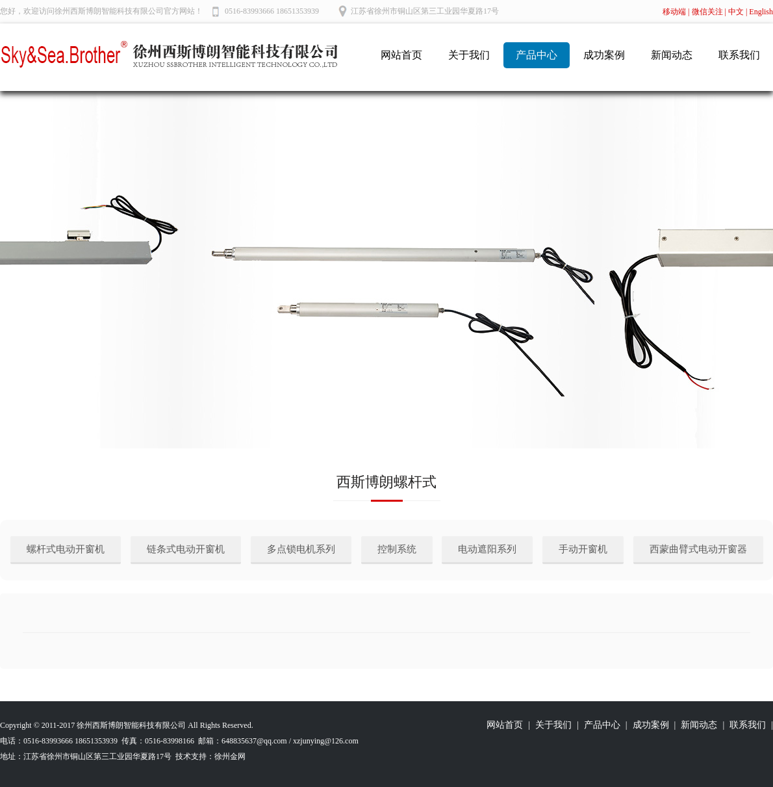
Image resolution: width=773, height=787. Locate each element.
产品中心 (536, 54)
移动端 (674, 11)
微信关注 (707, 11)
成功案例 (604, 54)
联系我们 (739, 54)
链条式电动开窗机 (186, 549)
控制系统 (396, 549)
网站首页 (401, 54)
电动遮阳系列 (487, 549)
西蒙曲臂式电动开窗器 (698, 549)
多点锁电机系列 (301, 549)
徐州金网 (230, 756)
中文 (736, 11)
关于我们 (469, 54)
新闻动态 (671, 54)
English (761, 11)
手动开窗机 (583, 549)
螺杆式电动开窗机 (66, 549)
